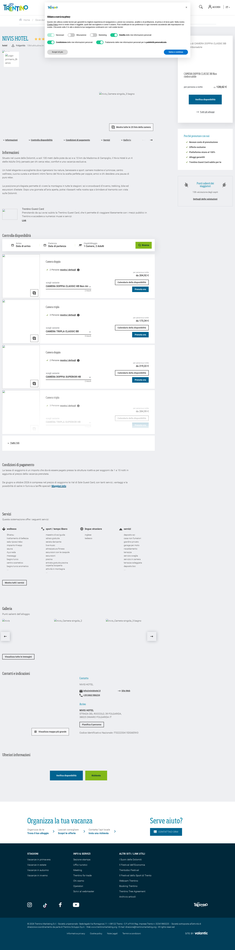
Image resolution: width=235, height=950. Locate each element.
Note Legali (112, 933)
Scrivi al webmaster (83, 891)
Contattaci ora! (166, 831)
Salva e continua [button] (176, 52)
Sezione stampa (81, 859)
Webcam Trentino (128, 880)
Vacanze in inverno (37, 875)
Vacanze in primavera (39, 859)
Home (24, 20)
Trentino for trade (82, 875)
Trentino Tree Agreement (132, 891)
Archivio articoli (127, 896)
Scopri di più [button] (57, 52)
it (228, 7)
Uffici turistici (80, 864)
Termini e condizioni (131, 933)
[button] (186, 7)
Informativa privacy (76, 933)
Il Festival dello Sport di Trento (135, 875)
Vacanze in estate (36, 864)
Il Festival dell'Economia (132, 864)
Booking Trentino (128, 886)
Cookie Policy (52, 25)
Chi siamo (78, 880)
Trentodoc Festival (129, 870)
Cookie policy (96, 933)
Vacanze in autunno (38, 870)
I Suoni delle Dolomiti (130, 859)
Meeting (77, 870)
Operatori (78, 886)
